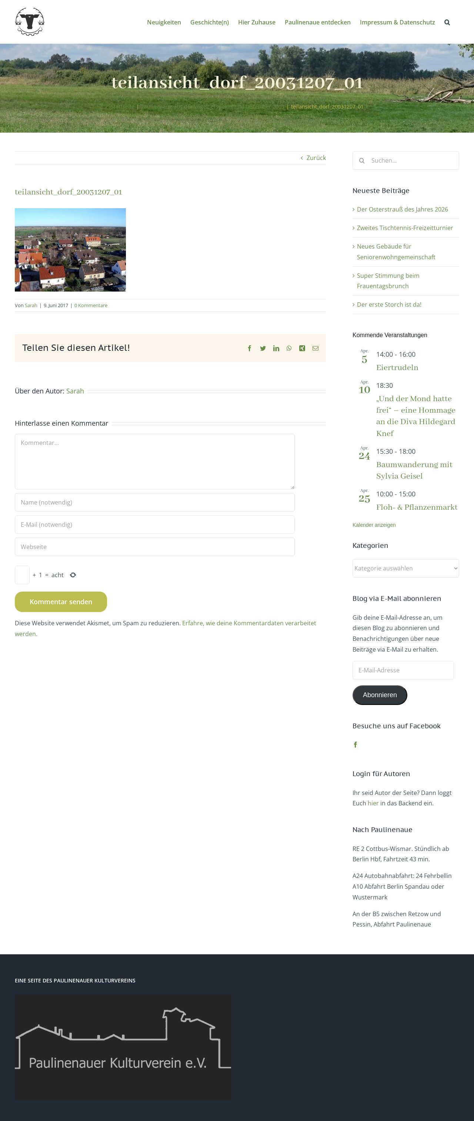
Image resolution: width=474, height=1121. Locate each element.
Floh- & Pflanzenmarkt (417, 507)
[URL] (155, 547)
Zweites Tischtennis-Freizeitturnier (405, 228)
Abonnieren (380, 695)
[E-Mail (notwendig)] (155, 524)
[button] (447, 21)
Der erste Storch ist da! (389, 304)
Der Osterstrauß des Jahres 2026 (402, 209)
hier (373, 803)
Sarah (31, 305)
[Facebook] (355, 745)
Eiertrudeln (397, 368)
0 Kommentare (90, 305)
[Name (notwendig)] (155, 502)
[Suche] (362, 160)
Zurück (316, 158)
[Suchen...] (406, 160)
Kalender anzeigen (374, 525)
